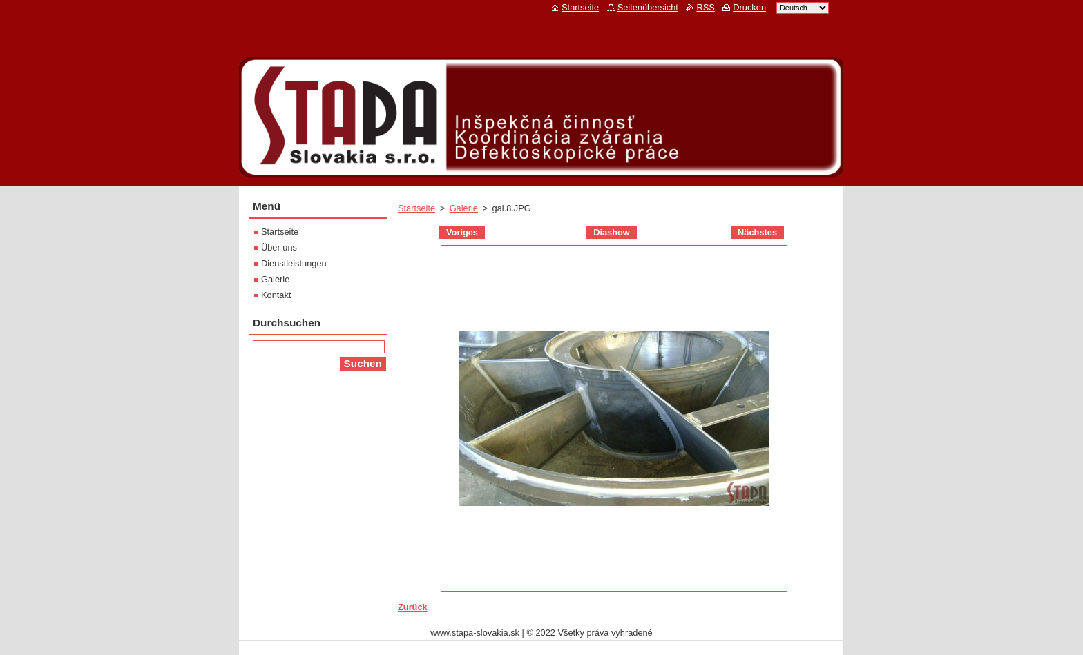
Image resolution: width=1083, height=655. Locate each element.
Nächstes (757, 232)
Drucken (749, 7)
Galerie (464, 208)
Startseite (416, 208)
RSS (705, 7)
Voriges (462, 232)
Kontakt (276, 295)
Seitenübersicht (647, 7)
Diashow (611, 232)
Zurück (413, 607)
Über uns (279, 247)
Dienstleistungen (294, 263)
